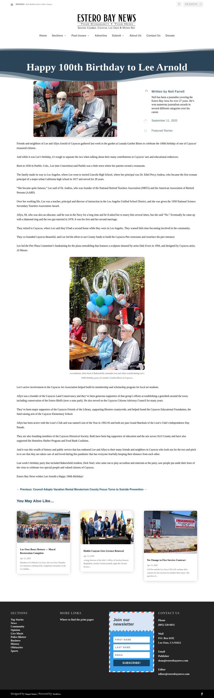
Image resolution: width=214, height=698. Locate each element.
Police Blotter (18, 637)
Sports (14, 650)
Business (16, 640)
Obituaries (17, 647)
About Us (135, 35)
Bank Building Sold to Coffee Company (39, 4)
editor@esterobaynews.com (173, 674)
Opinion (15, 630)
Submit (116, 35)
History (15, 643)
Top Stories (17, 619)
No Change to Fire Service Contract (166, 560)
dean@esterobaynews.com (173, 660)
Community (17, 626)
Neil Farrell (176, 91)
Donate (170, 35)
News (14, 623)
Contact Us (153, 35)
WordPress (57, 694)
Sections (57, 35)
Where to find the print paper (77, 619)
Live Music (17, 633)
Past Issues (79, 35)
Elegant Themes (31, 694)
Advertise (101, 35)
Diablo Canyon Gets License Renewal (104, 551)
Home (43, 35)
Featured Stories (162, 130)
